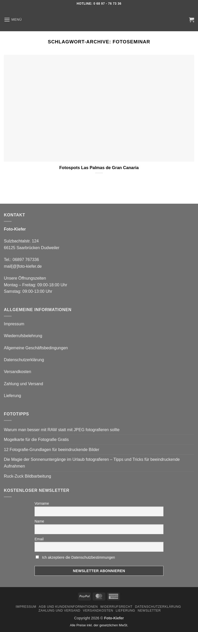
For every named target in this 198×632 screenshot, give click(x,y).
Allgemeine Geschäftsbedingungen (36, 348)
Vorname (42, 503)
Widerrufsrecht (116, 607)
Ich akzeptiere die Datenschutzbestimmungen (78, 557)
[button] (13, 19)
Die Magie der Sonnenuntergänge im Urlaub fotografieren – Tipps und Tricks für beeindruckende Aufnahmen (92, 462)
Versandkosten (17, 371)
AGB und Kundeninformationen (68, 607)
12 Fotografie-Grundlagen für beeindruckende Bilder (51, 449)
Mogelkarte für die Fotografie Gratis (36, 439)
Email (39, 539)
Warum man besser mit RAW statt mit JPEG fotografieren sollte (62, 430)
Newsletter (149, 610)
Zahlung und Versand (23, 384)
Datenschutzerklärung (24, 360)
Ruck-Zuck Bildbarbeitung (27, 476)
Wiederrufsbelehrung (23, 336)
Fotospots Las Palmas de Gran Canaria (99, 167)
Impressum (14, 324)
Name (39, 521)
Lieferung (12, 395)
